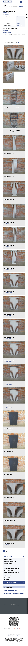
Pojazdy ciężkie (8, 556)
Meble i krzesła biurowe (10, 590)
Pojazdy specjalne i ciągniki (11, 574)
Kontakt (5, 607)
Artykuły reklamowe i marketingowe (13, 593)
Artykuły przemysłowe (13, 6)
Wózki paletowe (8, 563)
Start (4, 6)
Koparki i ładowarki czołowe (11, 568)
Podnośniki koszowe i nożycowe (12, 566)
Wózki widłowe (8, 559)
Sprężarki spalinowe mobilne (11, 572)
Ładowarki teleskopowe (10, 561)
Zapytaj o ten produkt (12, 42)
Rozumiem (14, 643)
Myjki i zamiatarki (8, 570)
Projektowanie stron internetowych (14, 635)
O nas (5, 605)
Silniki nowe (7, 577)
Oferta (7, 6)
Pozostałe (6, 579)
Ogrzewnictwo (20, 6)
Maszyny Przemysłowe (9, 585)
